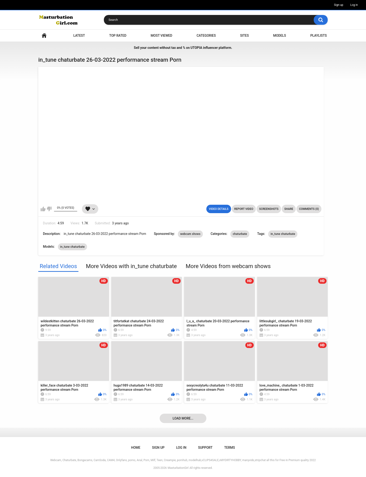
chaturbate (240, 234)
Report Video (243, 209)
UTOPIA (196, 48)
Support (205, 447)
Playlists (318, 35)
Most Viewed (161, 35)
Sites (244, 35)
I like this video (43, 209)
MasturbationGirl (178, 468)
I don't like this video (49, 209)
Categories (206, 35)
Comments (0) (309, 209)
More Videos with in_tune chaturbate (131, 266)
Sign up (338, 5)
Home (44, 36)
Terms (229, 447)
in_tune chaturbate (283, 234)
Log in (354, 5)
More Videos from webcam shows (228, 266)
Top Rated (117, 35)
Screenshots (268, 209)
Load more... (183, 418)
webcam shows (190, 234)
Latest (79, 35)
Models (279, 35)
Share (288, 209)
